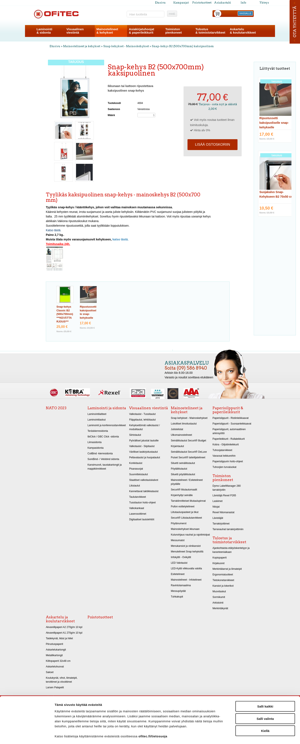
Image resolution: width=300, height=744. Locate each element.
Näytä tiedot (223, 736)
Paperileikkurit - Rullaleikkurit (228, 438)
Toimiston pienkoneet (222, 478)
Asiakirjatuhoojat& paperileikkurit (141, 30)
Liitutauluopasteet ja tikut (184, 512)
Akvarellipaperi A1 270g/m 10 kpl (64, 632)
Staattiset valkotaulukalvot (143, 480)
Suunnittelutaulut (138, 474)
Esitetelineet (178, 574)
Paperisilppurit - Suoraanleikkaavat (231, 423)
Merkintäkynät (220, 608)
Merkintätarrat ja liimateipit (227, 568)
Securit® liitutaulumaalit (184, 489)
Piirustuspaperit (54, 644)
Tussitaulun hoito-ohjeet (142, 502)
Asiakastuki (222, 2)
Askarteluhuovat (55, 666)
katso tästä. (120, 239)
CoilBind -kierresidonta (100, 453)
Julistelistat (177, 429)
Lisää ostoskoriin (212, 145)
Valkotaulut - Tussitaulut (142, 414)
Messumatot (178, 540)
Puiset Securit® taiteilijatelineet (188, 457)
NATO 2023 (56, 408)
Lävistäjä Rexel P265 (224, 495)
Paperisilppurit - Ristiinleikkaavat (230, 418)
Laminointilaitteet (97, 414)
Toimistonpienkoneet (173, 30)
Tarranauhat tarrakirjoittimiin (227, 529)
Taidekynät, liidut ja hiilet (59, 638)
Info (243, 2)
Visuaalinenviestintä (75, 30)
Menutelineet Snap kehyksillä (187, 551)
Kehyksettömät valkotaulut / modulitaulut (144, 427)
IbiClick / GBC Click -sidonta (103, 436)
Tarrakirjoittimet (221, 523)
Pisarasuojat (136, 468)
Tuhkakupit (177, 596)
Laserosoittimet (137, 513)
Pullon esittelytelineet (182, 506)
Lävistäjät (217, 518)
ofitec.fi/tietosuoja (152, 719)
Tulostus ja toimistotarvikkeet (229, 540)
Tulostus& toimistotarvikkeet (210, 30)
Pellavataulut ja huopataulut (144, 457)
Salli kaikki (265, 689)
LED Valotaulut (179, 562)
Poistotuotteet (201, 2)
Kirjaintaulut (177, 446)
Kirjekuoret (218, 563)
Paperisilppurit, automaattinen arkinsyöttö (229, 431)
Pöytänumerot (178, 523)
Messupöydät (178, 591)
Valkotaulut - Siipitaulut (142, 446)
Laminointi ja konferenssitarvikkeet (107, 425)
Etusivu (160, 2)
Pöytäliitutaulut (179, 468)
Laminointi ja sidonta (107, 408)
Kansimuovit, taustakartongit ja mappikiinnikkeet (105, 466)
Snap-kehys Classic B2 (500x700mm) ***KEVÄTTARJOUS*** (64, 314)
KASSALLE (245, 13)
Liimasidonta (95, 442)
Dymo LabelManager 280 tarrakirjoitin (226, 487)
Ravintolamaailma (181, 585)
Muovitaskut (219, 591)
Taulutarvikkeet (137, 496)
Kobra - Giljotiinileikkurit (225, 444)
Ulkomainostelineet (181, 434)
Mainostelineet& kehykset (107, 30)
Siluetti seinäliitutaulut (183, 463)
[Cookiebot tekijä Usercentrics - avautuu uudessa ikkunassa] (27, 736)
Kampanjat (181, 2)
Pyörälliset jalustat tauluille (144, 440)
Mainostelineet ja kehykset (81, 46)
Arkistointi (217, 602)
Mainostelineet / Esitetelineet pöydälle (187, 482)
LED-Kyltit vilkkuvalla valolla (186, 568)
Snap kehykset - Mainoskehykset (126, 46)
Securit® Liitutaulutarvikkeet (186, 517)
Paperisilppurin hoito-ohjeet (227, 461)
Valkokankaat (136, 508)
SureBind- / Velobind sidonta (103, 459)
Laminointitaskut (97, 419)
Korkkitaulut (135, 463)
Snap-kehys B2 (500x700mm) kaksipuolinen (183, 46)
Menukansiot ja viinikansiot (186, 545)
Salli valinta (265, 701)
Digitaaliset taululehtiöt (141, 519)
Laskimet (217, 501)
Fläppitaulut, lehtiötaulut (142, 419)
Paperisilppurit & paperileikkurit (227, 410)
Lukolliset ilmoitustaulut (184, 423)
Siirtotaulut (135, 434)
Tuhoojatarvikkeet (222, 450)
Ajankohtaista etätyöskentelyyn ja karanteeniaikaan (231, 550)
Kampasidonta (96, 447)
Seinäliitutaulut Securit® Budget (188, 440)
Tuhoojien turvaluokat (224, 467)
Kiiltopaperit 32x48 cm (58, 660)
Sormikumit (218, 597)
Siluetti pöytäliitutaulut (183, 474)
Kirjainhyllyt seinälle (182, 495)
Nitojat (216, 506)
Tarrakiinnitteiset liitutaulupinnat (188, 500)
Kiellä (265, 713)
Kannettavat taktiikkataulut (143, 491)
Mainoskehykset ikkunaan (185, 529)
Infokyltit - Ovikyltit (181, 557)
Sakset (50, 672)
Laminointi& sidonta (44, 30)
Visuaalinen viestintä (148, 408)
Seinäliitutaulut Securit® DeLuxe (189, 451)
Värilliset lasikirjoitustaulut (143, 451)
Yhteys (264, 2)
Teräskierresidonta (98, 430)
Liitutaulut (134, 485)
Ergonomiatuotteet (222, 574)
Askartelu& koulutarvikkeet (243, 30)
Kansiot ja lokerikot (223, 585)
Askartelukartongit (56, 649)
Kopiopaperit (219, 557)
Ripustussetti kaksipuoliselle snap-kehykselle (274, 122)
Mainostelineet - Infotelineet (186, 579)
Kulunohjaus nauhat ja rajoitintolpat (190, 534)
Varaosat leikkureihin (224, 455)
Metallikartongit (54, 655)
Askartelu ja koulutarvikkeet (60, 619)
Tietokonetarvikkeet (223, 580)
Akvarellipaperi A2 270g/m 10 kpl (64, 627)
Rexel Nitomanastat (223, 512)
